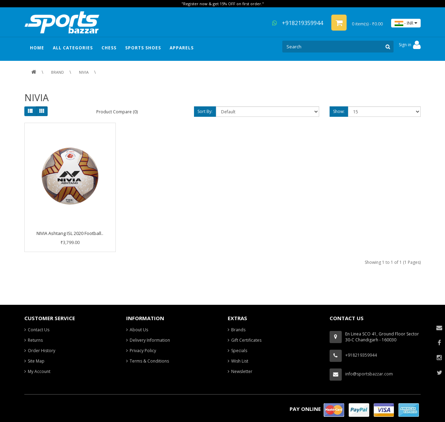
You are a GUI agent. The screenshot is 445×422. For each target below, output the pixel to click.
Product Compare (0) (117, 112)
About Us (139, 330)
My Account (39, 371)
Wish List (239, 361)
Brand (57, 72)
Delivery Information (150, 340)
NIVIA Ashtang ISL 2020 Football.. (70, 233)
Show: (339, 111)
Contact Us (38, 330)
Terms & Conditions (149, 361)
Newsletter (241, 371)
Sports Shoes (143, 48)
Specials (239, 351)
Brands (238, 330)
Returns (35, 340)
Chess (109, 48)
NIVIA (84, 72)
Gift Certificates (246, 340)
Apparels (182, 48)
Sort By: (204, 111)
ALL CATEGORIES (73, 48)
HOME (37, 48)
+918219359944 (297, 23)
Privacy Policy (143, 351)
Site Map (36, 361)
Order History (41, 351)
